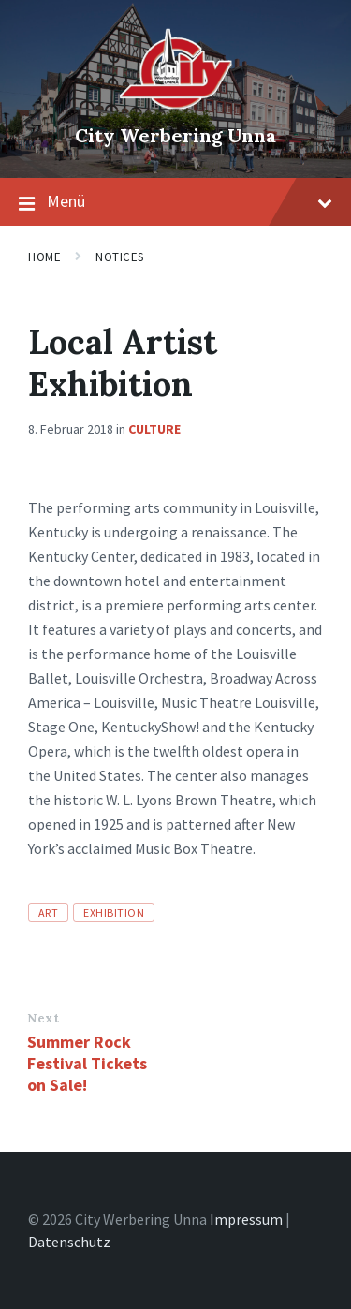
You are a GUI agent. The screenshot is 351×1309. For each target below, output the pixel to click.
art (48, 912)
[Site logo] (176, 104)
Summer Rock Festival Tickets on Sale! (87, 1063)
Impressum (246, 1219)
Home (44, 257)
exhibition (113, 912)
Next (43, 1018)
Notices (119, 257)
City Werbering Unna (175, 135)
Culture (154, 428)
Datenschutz (69, 1241)
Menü (175, 202)
